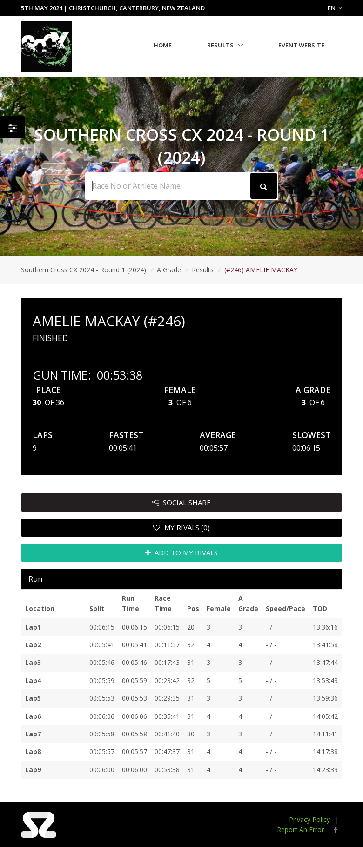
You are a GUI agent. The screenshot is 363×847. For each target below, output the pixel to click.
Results (220, 45)
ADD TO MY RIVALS (181, 552)
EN (335, 8)
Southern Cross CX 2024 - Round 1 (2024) (83, 269)
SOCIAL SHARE (181, 502)
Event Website (301, 45)
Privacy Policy (309, 819)
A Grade (169, 269)
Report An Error (300, 829)
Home (163, 45)
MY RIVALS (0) (181, 527)
